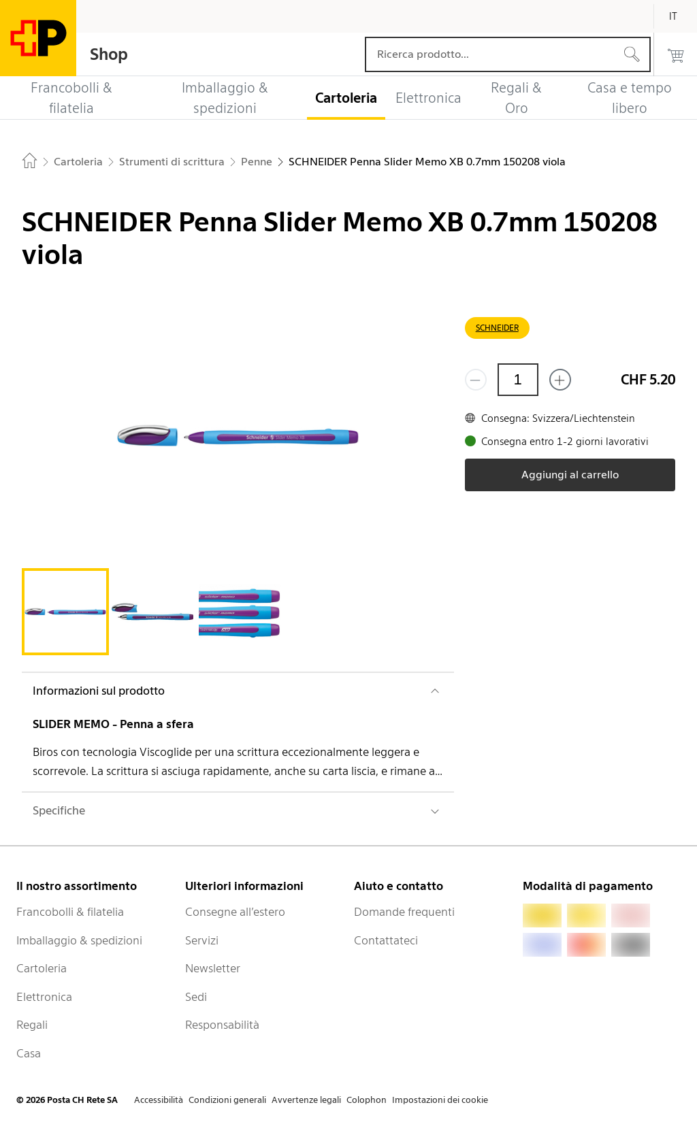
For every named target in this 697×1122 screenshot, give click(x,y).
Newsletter (212, 968)
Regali (32, 1025)
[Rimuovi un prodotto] (476, 380)
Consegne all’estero (235, 912)
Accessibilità (158, 1100)
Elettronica (44, 997)
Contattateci (386, 940)
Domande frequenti (404, 912)
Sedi (196, 997)
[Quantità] (518, 379)
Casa (28, 1053)
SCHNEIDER (497, 328)
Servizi (201, 940)
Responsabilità (222, 1025)
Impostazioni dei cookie (440, 1100)
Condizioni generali (227, 1100)
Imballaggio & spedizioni (79, 940)
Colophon (366, 1100)
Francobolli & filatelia (70, 912)
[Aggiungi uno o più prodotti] (560, 380)
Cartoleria (41, 968)
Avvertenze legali (306, 1100)
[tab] (65, 611)
